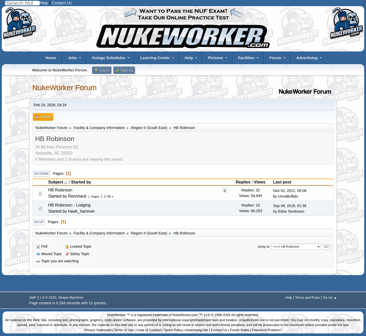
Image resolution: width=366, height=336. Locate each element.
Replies (243, 182)
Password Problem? (267, 330)
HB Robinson (60, 190)
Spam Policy (173, 330)
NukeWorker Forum (64, 87)
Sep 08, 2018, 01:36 (290, 206)
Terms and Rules (307, 297)
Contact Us (219, 330)
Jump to (263, 246)
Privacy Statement (97, 330)
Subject (58, 182)
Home (50, 58)
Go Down (41, 173)
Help (189, 58)
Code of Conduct (148, 330)
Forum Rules (239, 330)
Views (259, 182)
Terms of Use (124, 330)
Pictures (215, 58)
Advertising (307, 58)
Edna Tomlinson (291, 211)
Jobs (72, 58)
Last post (282, 182)
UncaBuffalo (288, 196)
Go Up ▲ (330, 297)
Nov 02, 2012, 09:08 (290, 191)
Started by (81, 182)
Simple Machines (71, 297)
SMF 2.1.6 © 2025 (42, 297)
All (108, 196)
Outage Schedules (108, 58)
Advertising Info (196, 330)
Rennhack (77, 196)
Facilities (246, 58)
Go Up (38, 222)
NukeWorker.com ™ (187, 315)
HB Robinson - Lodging (69, 205)
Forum (275, 58)
